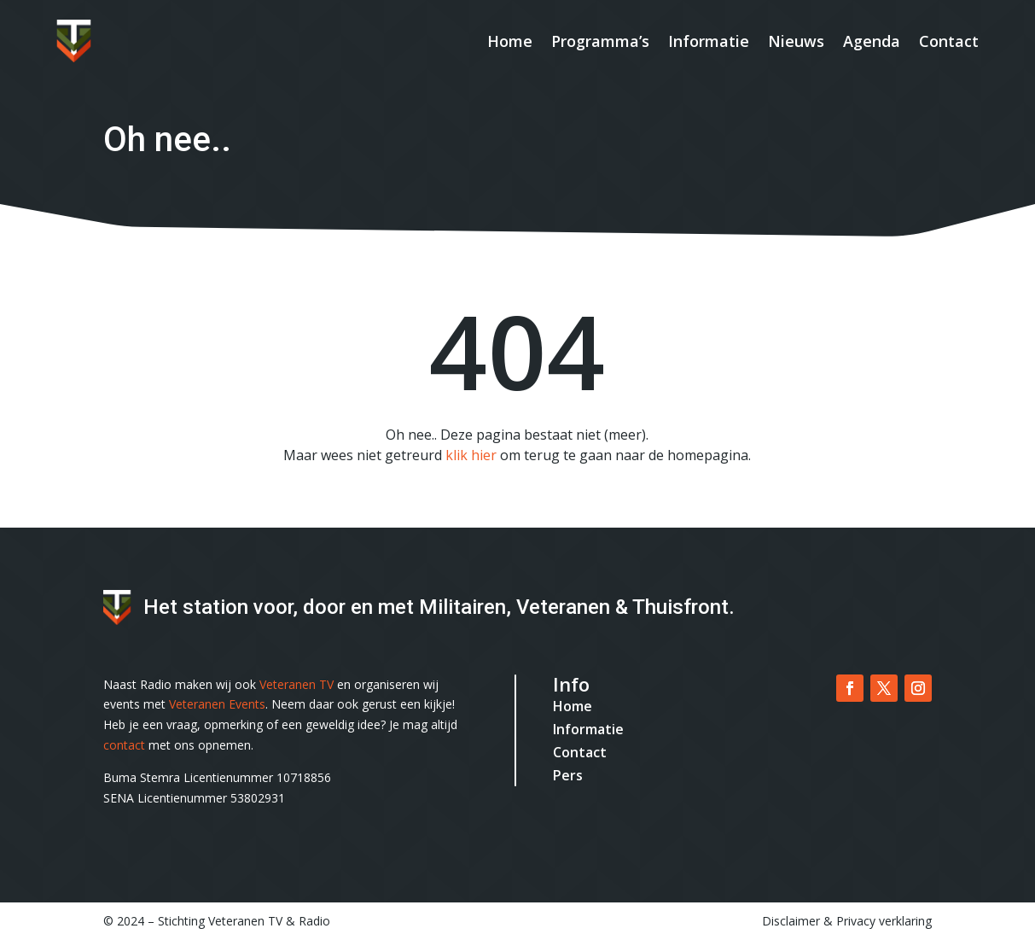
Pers (568, 775)
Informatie (708, 41)
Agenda (871, 41)
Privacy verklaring (884, 921)
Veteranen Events (217, 704)
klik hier (471, 455)
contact (124, 745)
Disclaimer (791, 921)
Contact (949, 41)
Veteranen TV (296, 684)
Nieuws (796, 41)
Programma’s (600, 41)
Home (509, 41)
